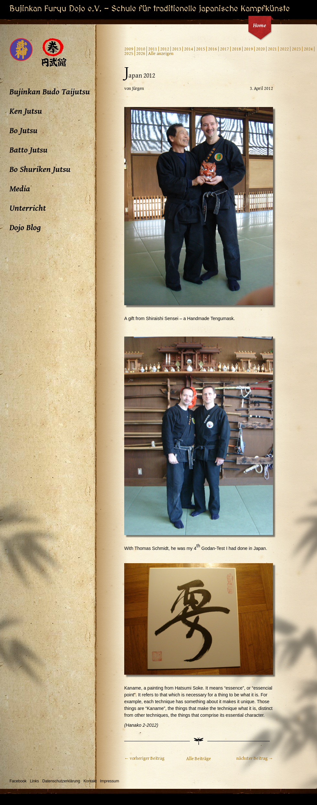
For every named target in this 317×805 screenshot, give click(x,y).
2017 (224, 49)
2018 (236, 49)
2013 (176, 49)
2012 (164, 49)
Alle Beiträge (198, 758)
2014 (188, 49)
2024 (308, 49)
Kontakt (90, 781)
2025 (128, 53)
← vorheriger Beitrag (144, 758)
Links (34, 781)
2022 (284, 49)
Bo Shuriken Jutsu (40, 169)
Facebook (18, 781)
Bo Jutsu (23, 130)
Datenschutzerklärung (61, 781)
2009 (128, 49)
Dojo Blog (25, 227)
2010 (140, 49)
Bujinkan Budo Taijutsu (49, 92)
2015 (200, 49)
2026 (140, 53)
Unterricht (27, 208)
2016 (212, 49)
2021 (272, 49)
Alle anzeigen (160, 53)
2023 (296, 49)
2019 (248, 49)
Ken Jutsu (25, 111)
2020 (260, 49)
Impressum (109, 781)
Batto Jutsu (28, 150)
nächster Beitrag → (254, 758)
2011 (152, 49)
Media (19, 189)
